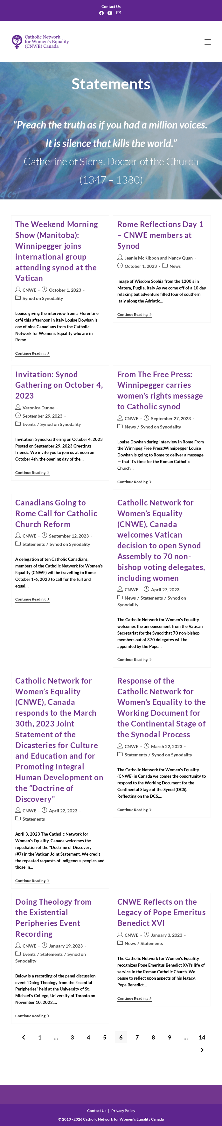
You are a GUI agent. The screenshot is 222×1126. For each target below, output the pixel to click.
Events (29, 424)
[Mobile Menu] (208, 41)
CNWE (29, 290)
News (175, 266)
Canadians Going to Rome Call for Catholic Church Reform (56, 513)
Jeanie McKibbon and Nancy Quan (159, 258)
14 (202, 1037)
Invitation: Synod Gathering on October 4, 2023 (59, 385)
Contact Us (96, 1110)
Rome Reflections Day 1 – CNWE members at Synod (160, 234)
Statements (34, 544)
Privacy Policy (123, 1110)
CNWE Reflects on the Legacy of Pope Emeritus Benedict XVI (161, 912)
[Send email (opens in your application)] (118, 13)
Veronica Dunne (38, 407)
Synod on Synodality (43, 298)
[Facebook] (102, 13)
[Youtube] (110, 13)
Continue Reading (32, 354)
